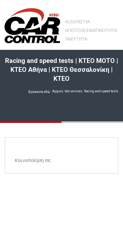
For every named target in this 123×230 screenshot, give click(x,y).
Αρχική (57, 91)
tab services (74, 91)
